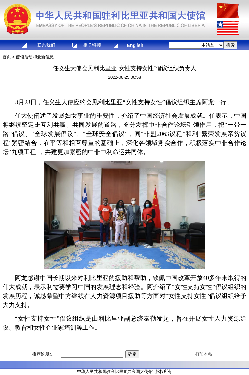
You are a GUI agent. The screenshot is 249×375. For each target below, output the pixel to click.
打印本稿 (203, 354)
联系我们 (46, 45)
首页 (7, 56)
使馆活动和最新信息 (35, 56)
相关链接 (92, 45)
